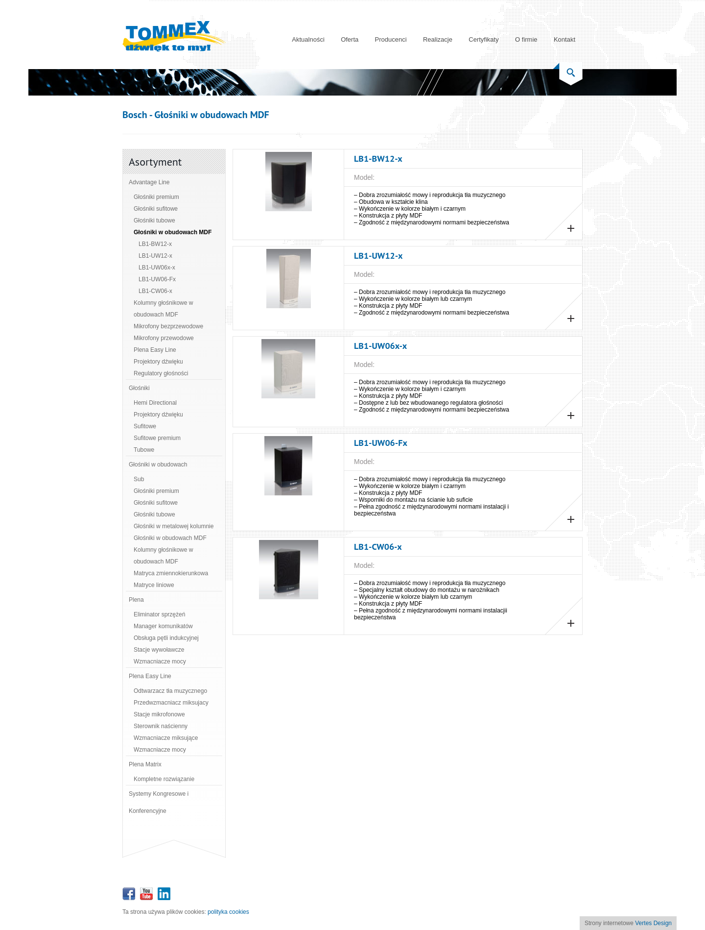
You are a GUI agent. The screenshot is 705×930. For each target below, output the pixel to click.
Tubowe (144, 449)
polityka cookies (228, 911)
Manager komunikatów (163, 626)
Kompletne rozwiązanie (164, 779)
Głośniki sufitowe (156, 208)
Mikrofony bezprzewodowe (168, 326)
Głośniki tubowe (154, 220)
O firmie (526, 39)
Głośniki (139, 388)
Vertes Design (653, 923)
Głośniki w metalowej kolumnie (173, 526)
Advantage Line (149, 182)
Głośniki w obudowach (158, 464)
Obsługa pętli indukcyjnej (166, 638)
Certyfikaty (483, 39)
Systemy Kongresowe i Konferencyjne (158, 802)
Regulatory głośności (161, 373)
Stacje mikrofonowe (159, 714)
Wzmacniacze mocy (160, 661)
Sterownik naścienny (161, 726)
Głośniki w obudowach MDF (173, 232)
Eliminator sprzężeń (159, 614)
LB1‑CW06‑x (155, 291)
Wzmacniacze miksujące (166, 737)
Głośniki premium (156, 197)
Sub (139, 479)
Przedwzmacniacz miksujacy (171, 702)
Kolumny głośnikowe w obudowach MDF (163, 308)
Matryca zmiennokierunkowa (171, 573)
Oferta (349, 39)
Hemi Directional (155, 402)
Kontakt (564, 39)
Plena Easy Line (155, 349)
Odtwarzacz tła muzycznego (170, 690)
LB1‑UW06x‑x (157, 267)
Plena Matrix (145, 764)
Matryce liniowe (154, 585)
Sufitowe (145, 426)
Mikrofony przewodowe (164, 338)
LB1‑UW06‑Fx (157, 279)
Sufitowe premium (157, 438)
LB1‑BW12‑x (155, 244)
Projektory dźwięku (158, 361)
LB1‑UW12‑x (155, 255)
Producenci (391, 39)
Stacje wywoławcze (159, 649)
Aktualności (308, 39)
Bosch (134, 114)
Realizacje (437, 39)
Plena (136, 599)
